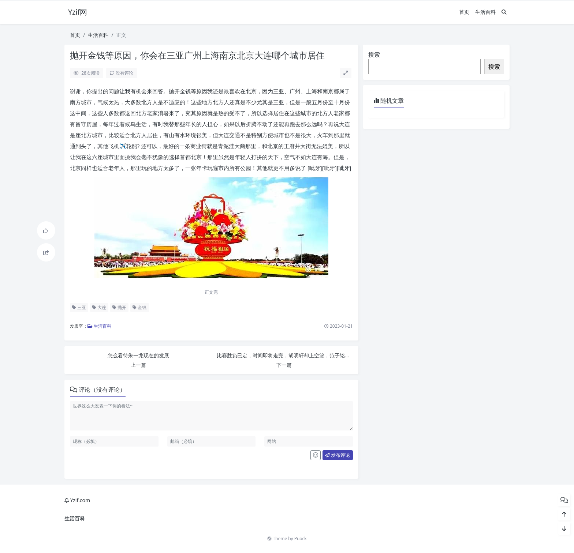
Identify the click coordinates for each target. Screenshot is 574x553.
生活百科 (485, 11)
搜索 (374, 54)
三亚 (79, 307)
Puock (300, 538)
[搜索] (504, 12)
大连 (99, 307)
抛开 (119, 307)
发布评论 (337, 455)
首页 (464, 11)
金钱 (139, 307)
